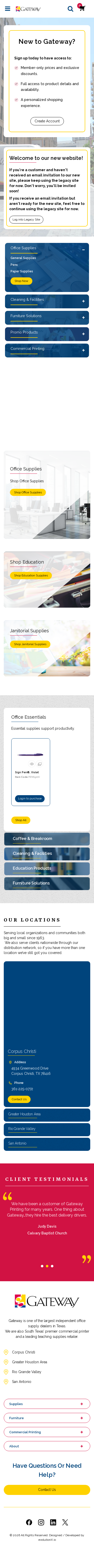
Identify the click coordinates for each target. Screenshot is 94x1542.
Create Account (47, 121)
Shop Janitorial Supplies (30, 644)
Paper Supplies (22, 271)
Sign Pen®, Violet (27, 772)
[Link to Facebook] (29, 1522)
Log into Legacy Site (26, 219)
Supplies (16, 1404)
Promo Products (24, 332)
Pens (14, 265)
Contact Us (19, 1099)
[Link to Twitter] (65, 1522)
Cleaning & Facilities (27, 299)
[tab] (42, 1266)
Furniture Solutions (26, 316)
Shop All (20, 820)
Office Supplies (23, 248)
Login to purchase (30, 798)
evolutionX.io (47, 1539)
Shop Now (21, 281)
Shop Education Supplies (31, 575)
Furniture (16, 1418)
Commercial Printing (27, 348)
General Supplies (23, 258)
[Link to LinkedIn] (53, 1522)
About (14, 1446)
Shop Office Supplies (28, 492)
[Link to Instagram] (41, 1522)
